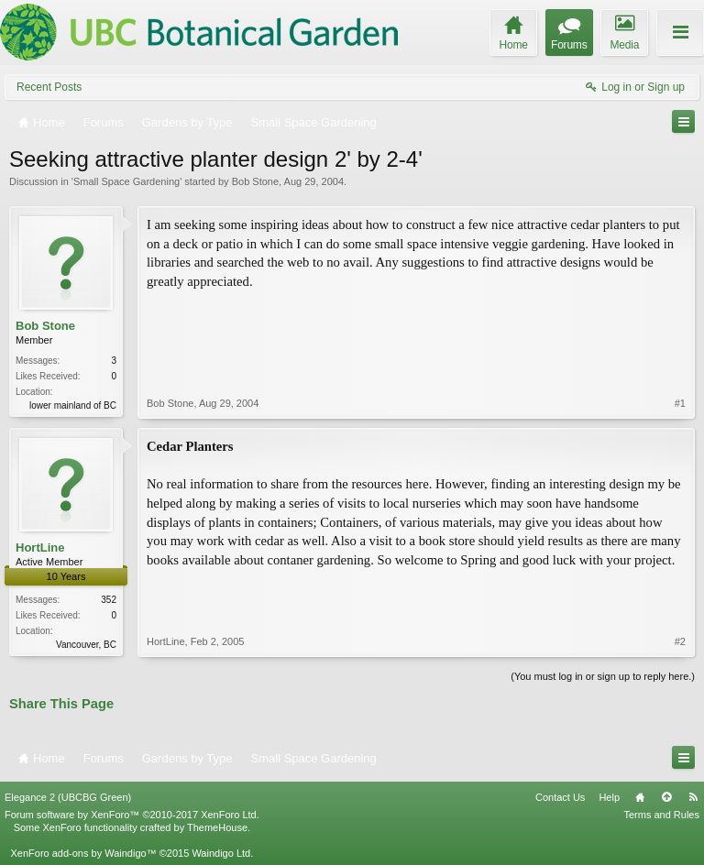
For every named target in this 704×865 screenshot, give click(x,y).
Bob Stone (255, 181)
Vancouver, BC (86, 645)
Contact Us (560, 797)
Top (666, 797)
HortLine (40, 547)
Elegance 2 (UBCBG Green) (68, 797)
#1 (680, 403)
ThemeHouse (217, 827)
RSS (693, 797)
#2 (680, 641)
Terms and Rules (661, 814)
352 (108, 600)
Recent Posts (49, 87)
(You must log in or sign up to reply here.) (603, 676)
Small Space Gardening (126, 181)
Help (609, 797)
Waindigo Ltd (221, 853)
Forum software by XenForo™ (132, 814)
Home (639, 797)
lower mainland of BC (72, 405)
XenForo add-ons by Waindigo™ (83, 853)
